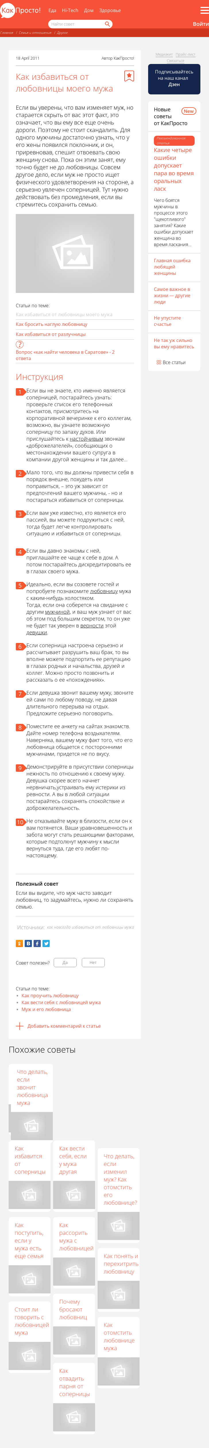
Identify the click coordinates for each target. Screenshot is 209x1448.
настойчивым (86, 438)
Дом (89, 10)
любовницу (104, 591)
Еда (52, 10)
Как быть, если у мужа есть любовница (74, 1083)
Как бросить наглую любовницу (51, 324)
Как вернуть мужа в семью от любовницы (31, 1083)
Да (65, 962)
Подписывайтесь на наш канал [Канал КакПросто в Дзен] (174, 78)
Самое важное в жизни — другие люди (172, 295)
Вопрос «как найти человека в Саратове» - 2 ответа (65, 355)
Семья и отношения (35, 32)
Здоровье (110, 10)
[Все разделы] (204, 10)
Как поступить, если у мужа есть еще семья (29, 1240)
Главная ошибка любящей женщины (172, 266)
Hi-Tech (70, 10)
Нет (93, 962)
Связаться (175, 60)
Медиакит (164, 54)
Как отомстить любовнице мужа (119, 1336)
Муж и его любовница (46, 1009)
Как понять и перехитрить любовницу (121, 1263)
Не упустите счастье (167, 321)
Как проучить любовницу (50, 995)
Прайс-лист (186, 54)
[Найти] (107, 24)
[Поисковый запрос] (80, 24)
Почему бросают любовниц (73, 1309)
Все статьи (174, 362)
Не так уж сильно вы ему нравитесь (174, 343)
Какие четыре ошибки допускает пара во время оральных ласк (174, 169)
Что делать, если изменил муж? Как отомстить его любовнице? (120, 1179)
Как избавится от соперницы (30, 1159)
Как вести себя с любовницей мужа (61, 1002)
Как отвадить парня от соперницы (74, 1382)
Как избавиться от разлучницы (51, 334)
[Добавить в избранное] (129, 76)
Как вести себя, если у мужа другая (73, 1159)
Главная (6, 32)
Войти (201, 23)
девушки (36, 632)
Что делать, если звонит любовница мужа (119, 1087)
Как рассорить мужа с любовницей (76, 1236)
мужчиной (57, 611)
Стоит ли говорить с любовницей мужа (32, 1320)
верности (92, 625)
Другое (62, 32)
